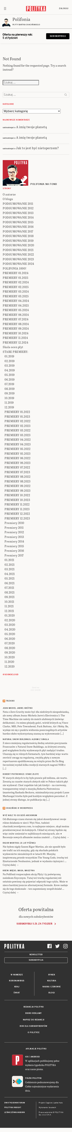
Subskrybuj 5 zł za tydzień (34, 923)
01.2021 (9, 560)
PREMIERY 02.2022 (17, 421)
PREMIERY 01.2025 (15, 278)
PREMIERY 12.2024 (15, 342)
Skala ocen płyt (13, 347)
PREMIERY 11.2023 (17, 509)
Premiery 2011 (14, 527)
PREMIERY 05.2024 (16, 310)
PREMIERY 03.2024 (16, 291)
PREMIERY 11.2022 (17, 504)
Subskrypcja (36, 960)
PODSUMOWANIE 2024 (18, 264)
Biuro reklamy (33, 1013)
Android (35, 1057)
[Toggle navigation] (5, 8)
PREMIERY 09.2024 (16, 328)
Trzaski (10, 701)
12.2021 (9, 611)
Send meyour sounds (35, 689)
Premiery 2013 (14, 537)
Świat (17, 993)
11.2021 (9, 606)
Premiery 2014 (14, 541)
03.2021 (10, 569)
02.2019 (10, 361)
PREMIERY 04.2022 (18, 439)
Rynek (51, 975)
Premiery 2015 (14, 546)
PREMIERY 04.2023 (18, 444)
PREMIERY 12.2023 (17, 518)
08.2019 (10, 389)
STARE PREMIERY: (15, 352)
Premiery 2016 (14, 550)
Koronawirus (16, 981)
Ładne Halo (58, 1103)
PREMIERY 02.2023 (17, 426)
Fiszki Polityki (33, 1078)
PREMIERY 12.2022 (17, 513)
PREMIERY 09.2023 (17, 490)
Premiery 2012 (14, 532)
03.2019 (10, 365)
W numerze (17, 975)
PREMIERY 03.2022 (17, 430)
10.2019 (9, 398)
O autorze (9, 194)
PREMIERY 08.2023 (17, 481)
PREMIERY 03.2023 (17, 435)
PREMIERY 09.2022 (17, 486)
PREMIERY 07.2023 (17, 472)
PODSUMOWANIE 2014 (18, 217)
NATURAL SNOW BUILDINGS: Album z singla (26, 739)
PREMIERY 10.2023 (17, 500)
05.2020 (10, 634)
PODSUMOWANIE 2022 (18, 254)
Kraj (16, 987)
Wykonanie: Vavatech (47, 1107)
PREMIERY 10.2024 (15, 333)
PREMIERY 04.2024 (16, 301)
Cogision (49, 1103)
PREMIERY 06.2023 (17, 463)
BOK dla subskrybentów (33, 1026)
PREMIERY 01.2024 (15, 273)
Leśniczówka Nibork (14, 1112)
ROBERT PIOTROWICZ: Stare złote (21, 774)
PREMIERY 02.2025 (16, 287)
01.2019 (9, 356)
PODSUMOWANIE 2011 (18, 203)
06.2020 (10, 639)
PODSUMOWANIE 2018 (18, 236)
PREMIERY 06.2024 (16, 315)
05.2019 (10, 375)
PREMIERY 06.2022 (17, 458)
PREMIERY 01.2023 (17, 416)
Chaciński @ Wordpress (19, 808)
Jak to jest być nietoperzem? (37, 148)
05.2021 (10, 578)
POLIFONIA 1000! (15, 268)
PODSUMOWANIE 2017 (18, 231)
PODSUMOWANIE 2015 (18, 222)
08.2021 (10, 592)
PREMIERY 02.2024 (16, 282)
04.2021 (10, 574)
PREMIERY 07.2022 (17, 467)
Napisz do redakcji (33, 1020)
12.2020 (10, 666)
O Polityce (33, 1032)
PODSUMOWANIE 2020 (18, 245)
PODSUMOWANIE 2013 (18, 213)
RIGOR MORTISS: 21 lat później (19, 843)
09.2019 (10, 393)
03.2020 (10, 625)
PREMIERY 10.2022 (17, 495)
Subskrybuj (58, 36)
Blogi (51, 993)
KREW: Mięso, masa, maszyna (19, 870)
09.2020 (10, 652)
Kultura (51, 981)
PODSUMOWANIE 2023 (18, 259)
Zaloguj (63, 8)
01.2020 (10, 615)
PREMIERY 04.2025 (16, 305)
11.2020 (9, 662)
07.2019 (9, 384)
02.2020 (10, 620)
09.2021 (10, 597)
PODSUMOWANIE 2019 (18, 240)
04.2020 (10, 629)
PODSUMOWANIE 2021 (18, 250)
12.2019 (9, 407)
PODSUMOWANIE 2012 (18, 208)
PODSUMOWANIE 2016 (18, 227)
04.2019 (10, 370)
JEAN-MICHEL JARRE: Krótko (18, 708)
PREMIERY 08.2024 (16, 324)
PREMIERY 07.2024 (15, 319)
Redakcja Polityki (34, 1007)
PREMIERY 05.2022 (17, 449)
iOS (27, 1057)
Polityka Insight (12, 1107)
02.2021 (10, 564)
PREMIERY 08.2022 (17, 476)
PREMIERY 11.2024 (15, 338)
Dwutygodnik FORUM (14, 1103)
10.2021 (9, 601)
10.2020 (10, 657)
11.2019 (9, 402)
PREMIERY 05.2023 (17, 453)
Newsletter (36, 954)
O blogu (8, 199)
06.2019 (10, 379)
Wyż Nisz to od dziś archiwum (20, 815)
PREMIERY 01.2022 (17, 412)
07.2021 (9, 588)
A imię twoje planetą (31, 127)
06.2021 (10, 583)
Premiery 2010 (14, 523)
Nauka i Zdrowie (52, 987)
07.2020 (10, 643)
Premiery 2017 (14, 555)
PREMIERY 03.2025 (16, 296)
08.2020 (10, 648)
